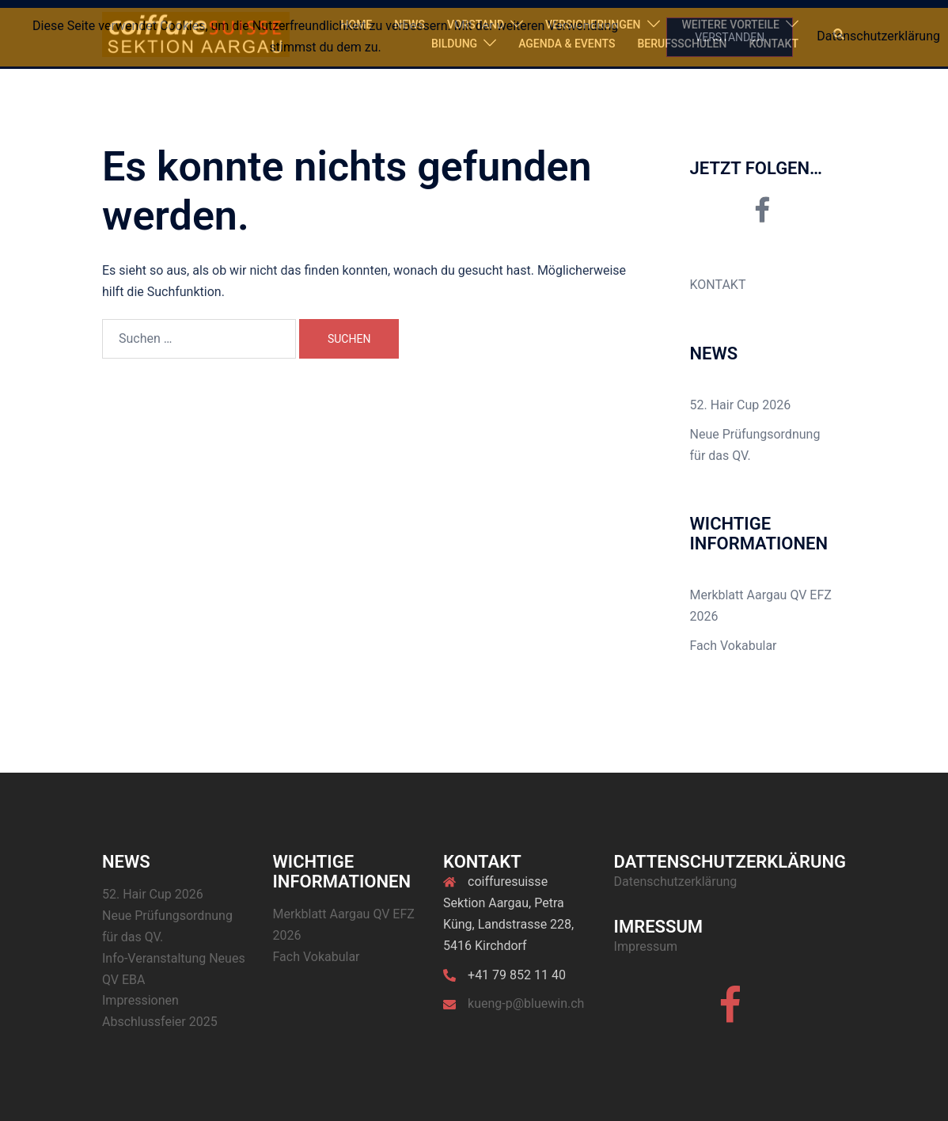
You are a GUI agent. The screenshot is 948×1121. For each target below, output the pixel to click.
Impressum (646, 946)
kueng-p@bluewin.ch (526, 1003)
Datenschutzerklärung (676, 881)
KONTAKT (718, 284)
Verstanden (729, 37)
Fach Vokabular (733, 645)
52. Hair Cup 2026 (740, 404)
